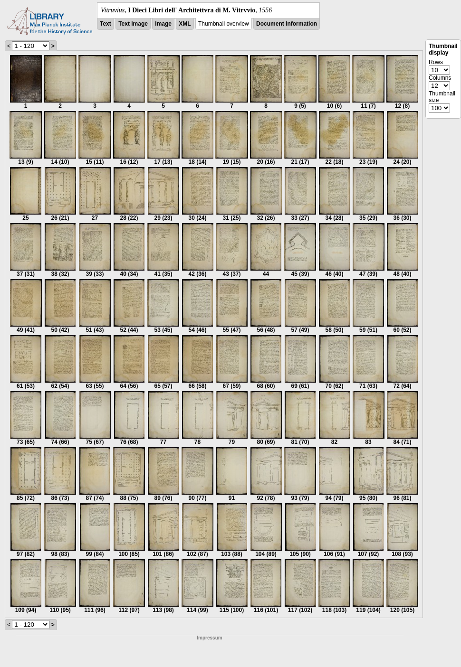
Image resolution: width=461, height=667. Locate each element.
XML (185, 23)
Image (163, 23)
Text (105, 23)
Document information (286, 23)
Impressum (209, 637)
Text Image (133, 23)
